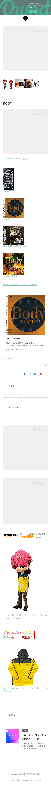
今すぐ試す (33, 11)
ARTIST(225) (7, 358)
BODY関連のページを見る (17, 159)
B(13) (13, 358)
